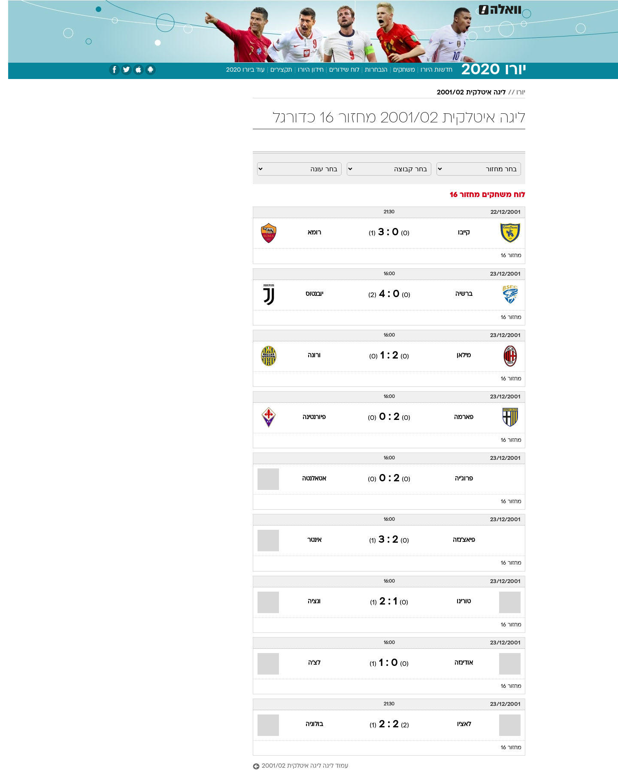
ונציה (306, 602)
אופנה (194, 8)
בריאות (287, 8)
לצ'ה (306, 663)
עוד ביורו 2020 (237, 70)
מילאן (455, 356)
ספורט (448, 8)
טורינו (455, 602)
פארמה (455, 417)
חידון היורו (302, 70)
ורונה (306, 356)
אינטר (306, 540)
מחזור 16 (503, 255)
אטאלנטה (306, 479)
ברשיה (455, 294)
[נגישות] (11, 8)
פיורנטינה (306, 417)
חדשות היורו (428, 70)
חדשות (477, 8)
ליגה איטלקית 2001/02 (463, 92)
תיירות (258, 8)
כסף (336, 8)
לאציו (456, 724)
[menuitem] (472, 8)
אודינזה (455, 663)
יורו (512, 92)
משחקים (396, 70)
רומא (306, 233)
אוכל (314, 8)
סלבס (360, 8)
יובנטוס (306, 294)
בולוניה (306, 724)
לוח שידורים (336, 70)
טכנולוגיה (226, 8)
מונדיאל (418, 8)
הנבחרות (368, 70)
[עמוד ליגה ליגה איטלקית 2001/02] (381, 766)
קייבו (455, 233)
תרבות (388, 8)
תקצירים (273, 70)
